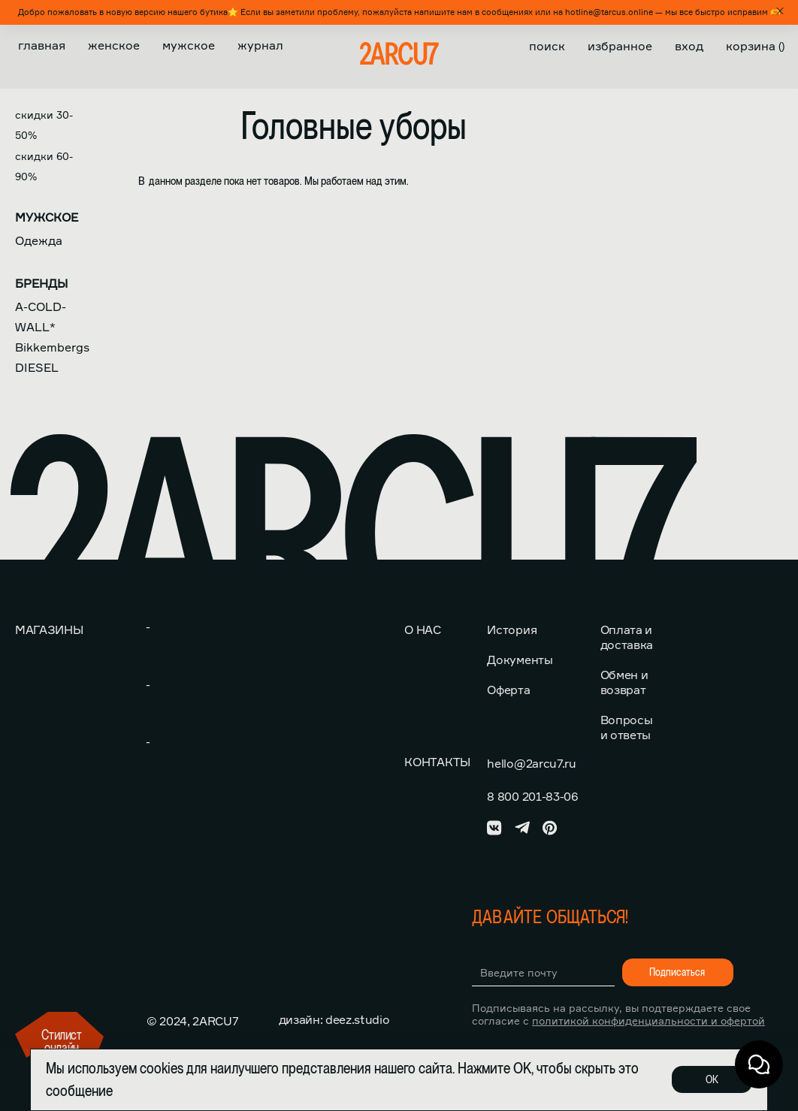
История (512, 629)
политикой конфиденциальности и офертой (648, 1020)
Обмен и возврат (624, 682)
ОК (712, 1079)
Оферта (508, 689)
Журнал (260, 45)
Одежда (38, 240)
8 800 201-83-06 (532, 796)
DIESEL (37, 367)
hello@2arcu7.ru (531, 763)
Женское (114, 45)
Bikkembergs (52, 347)
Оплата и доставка (626, 637)
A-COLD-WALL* (40, 316)
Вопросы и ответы (626, 727)
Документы (519, 659)
